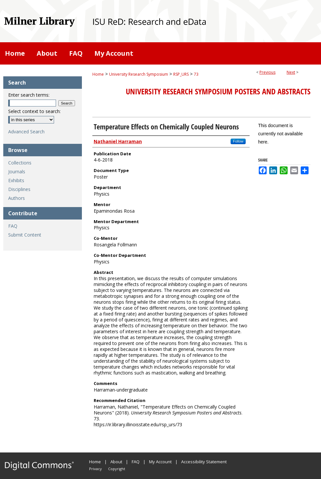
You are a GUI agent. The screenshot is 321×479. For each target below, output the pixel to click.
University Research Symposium (138, 74)
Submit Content (24, 235)
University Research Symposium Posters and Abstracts (218, 91)
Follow (238, 141)
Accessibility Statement (204, 462)
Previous (267, 72)
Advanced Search (26, 131)
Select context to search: (34, 111)
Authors (16, 198)
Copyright (116, 468)
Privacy (95, 468)
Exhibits (16, 180)
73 (196, 74)
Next (291, 72)
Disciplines (19, 189)
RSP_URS (181, 74)
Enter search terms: (28, 95)
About (116, 462)
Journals (16, 171)
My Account (160, 462)
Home (98, 74)
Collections (19, 163)
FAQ (12, 226)
